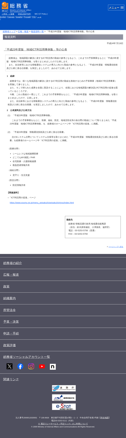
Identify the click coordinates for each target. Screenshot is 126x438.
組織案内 (9, 298)
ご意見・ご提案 (8, 14)
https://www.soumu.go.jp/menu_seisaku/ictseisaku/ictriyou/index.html (42, 202)
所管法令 (9, 310)
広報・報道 (23, 31)
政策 (6, 286)
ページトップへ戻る (115, 247)
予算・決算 (11, 321)
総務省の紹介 (12, 263)
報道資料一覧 (37, 31)
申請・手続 (11, 333)
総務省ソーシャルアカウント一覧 (26, 357)
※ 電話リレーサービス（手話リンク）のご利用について (63, 424)
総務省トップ (9, 31)
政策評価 (9, 345)
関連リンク (11, 379)
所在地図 (104, 418)
